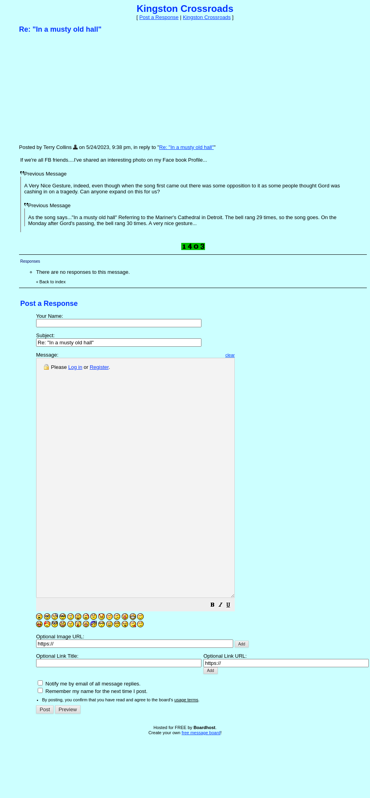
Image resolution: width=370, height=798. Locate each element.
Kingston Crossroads (207, 17)
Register (99, 367)
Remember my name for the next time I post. (93, 739)
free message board (201, 780)
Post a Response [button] (158, 17)
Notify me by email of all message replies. (89, 731)
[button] (236, 654)
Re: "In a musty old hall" (186, 147)
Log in (75, 367)
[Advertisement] (78, 88)
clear (254, 355)
